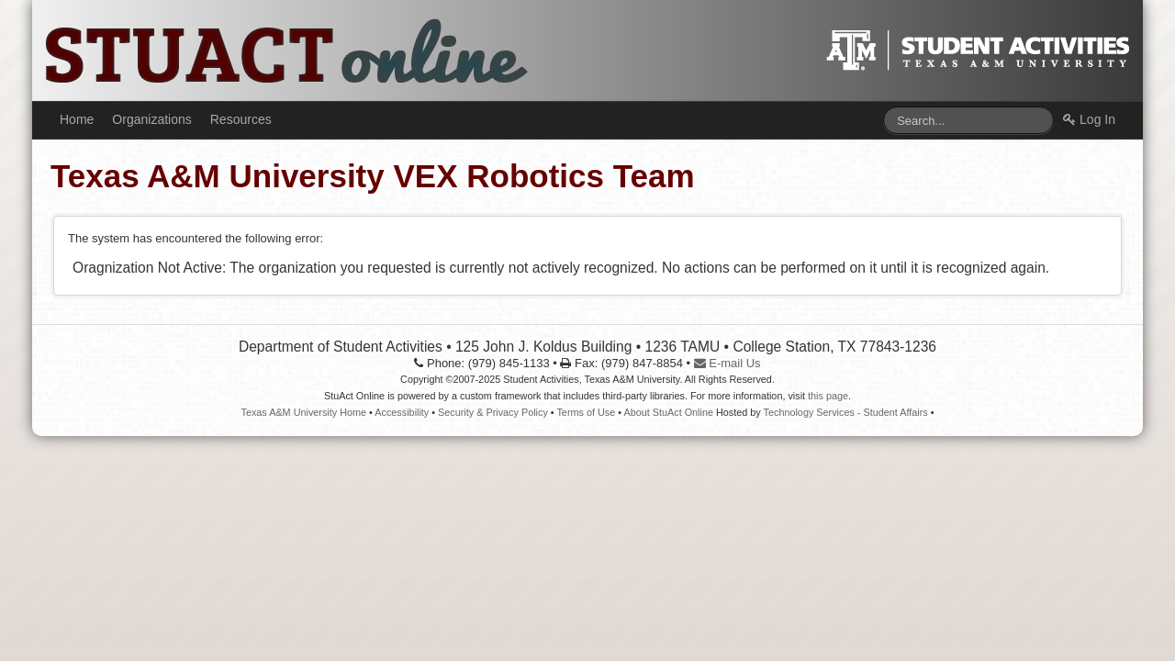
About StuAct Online (668, 412)
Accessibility (402, 412)
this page (828, 395)
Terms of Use (585, 412)
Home (77, 119)
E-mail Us (727, 363)
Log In (1089, 119)
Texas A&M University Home (303, 412)
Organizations (151, 119)
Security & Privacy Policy (493, 412)
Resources (241, 119)
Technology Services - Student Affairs (846, 412)
